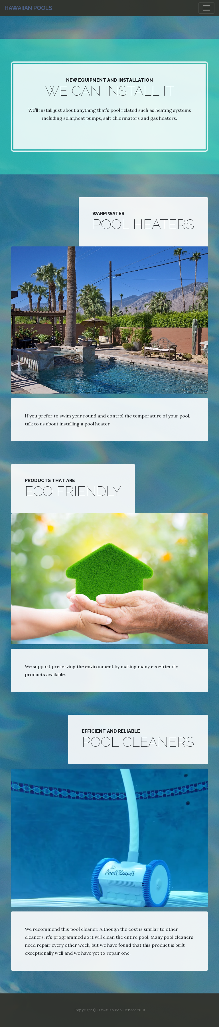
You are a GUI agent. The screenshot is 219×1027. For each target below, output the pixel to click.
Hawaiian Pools (28, 8)
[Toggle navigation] (206, 8)
